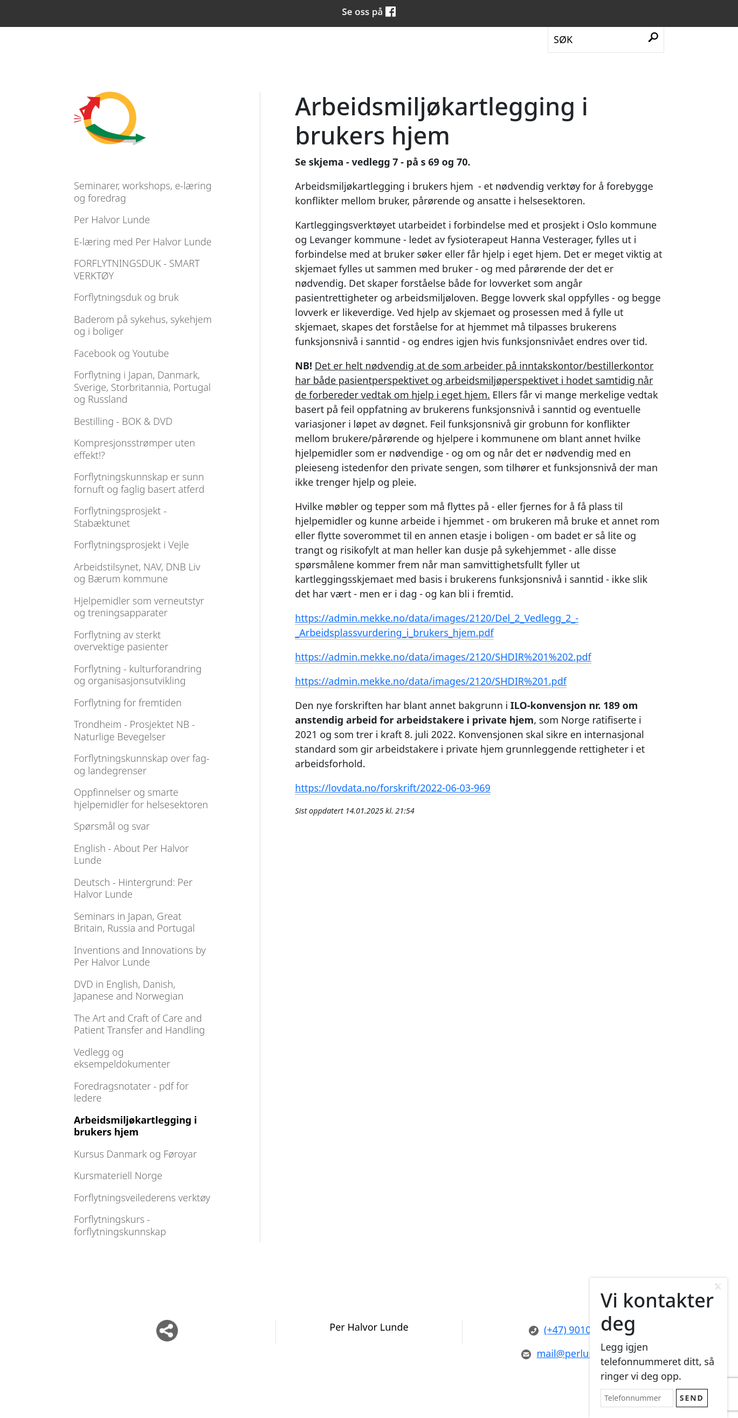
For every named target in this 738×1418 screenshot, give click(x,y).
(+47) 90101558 (570, 1329)
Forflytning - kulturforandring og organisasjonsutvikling (138, 674)
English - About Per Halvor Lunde (131, 854)
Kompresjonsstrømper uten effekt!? (134, 449)
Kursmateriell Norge (118, 1175)
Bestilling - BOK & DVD (123, 421)
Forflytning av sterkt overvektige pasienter (121, 640)
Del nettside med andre (167, 1330)
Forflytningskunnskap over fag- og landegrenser (142, 764)
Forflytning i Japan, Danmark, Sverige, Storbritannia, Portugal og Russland (142, 386)
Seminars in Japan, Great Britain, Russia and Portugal (134, 922)
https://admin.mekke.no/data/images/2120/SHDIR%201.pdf (431, 680)
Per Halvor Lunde (112, 219)
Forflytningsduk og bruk (126, 297)
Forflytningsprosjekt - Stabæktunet (120, 516)
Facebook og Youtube (121, 353)
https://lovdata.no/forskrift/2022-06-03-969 (393, 787)
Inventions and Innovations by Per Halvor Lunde (140, 956)
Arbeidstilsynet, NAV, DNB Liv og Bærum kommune (137, 573)
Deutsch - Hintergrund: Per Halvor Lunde (133, 888)
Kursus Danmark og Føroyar (135, 1153)
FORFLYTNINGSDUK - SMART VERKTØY (137, 269)
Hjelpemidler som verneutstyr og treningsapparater (139, 606)
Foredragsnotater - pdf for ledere (131, 1092)
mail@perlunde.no (570, 1353)
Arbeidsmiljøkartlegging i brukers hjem (135, 1126)
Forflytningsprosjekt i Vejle (131, 544)
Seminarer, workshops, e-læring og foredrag (143, 191)
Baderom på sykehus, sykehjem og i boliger (143, 325)
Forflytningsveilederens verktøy (142, 1197)
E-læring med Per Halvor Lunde (143, 241)
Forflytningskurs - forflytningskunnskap (120, 1225)
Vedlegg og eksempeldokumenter (122, 1058)
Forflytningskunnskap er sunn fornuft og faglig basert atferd (139, 482)
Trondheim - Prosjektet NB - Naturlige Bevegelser (134, 730)
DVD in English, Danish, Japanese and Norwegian (128, 990)
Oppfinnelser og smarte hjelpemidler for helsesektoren (141, 798)
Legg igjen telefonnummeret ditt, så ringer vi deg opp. (657, 1361)
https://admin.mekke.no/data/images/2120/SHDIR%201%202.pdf (443, 656)
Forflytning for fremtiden (128, 702)
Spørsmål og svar (112, 826)
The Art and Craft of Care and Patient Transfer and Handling (139, 1024)
